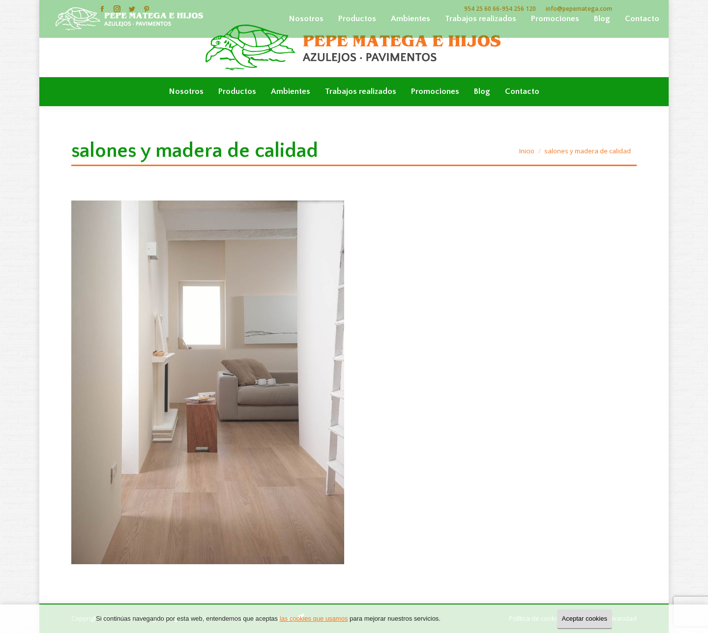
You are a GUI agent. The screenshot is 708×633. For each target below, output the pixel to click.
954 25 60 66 (482, 8)
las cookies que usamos (314, 618)
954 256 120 (519, 8)
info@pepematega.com (579, 8)
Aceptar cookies (585, 618)
